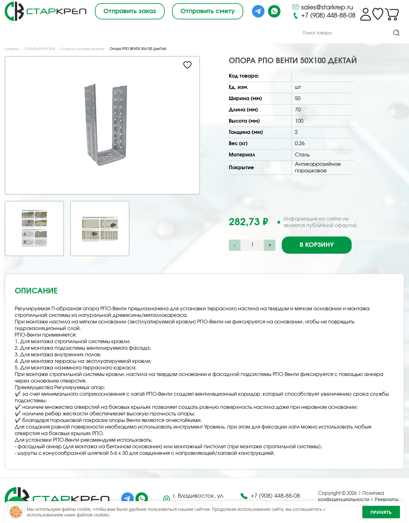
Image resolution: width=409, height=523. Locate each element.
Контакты (245, 34)
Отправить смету (208, 11)
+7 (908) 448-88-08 (323, 16)
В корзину (317, 245)
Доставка (205, 33)
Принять (381, 512)
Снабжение (161, 33)
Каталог (24, 33)
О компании (71, 33)
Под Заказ (118, 33)
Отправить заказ (129, 11)
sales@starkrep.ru (322, 7)
